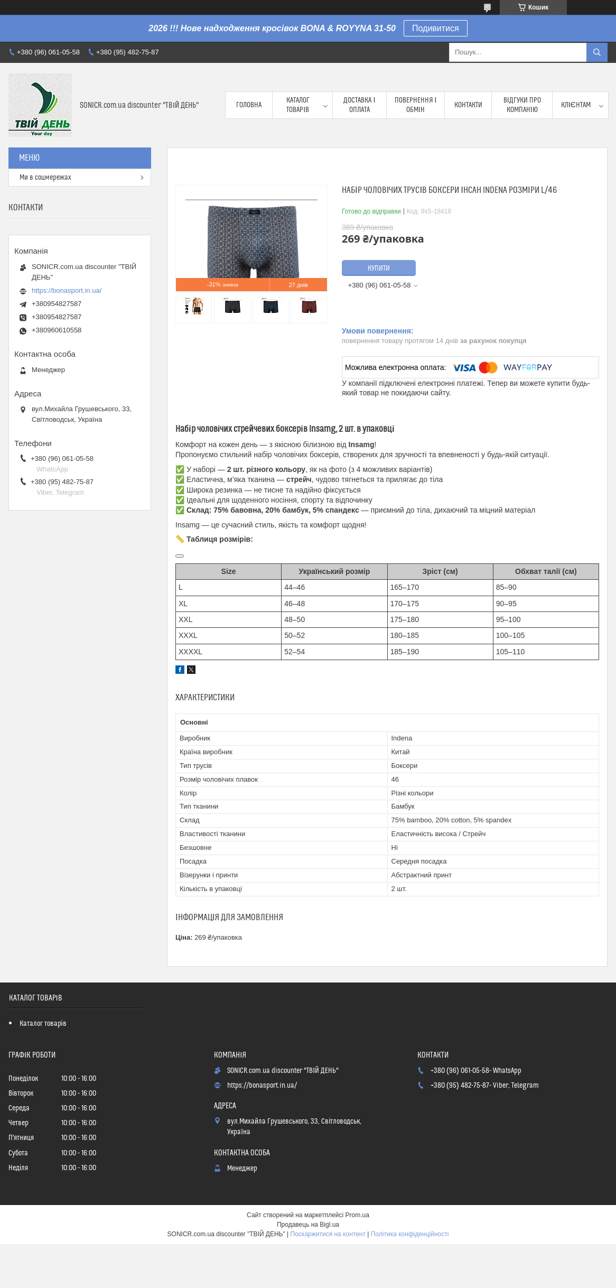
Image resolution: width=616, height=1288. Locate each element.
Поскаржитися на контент (328, 1234)
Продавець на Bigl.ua (308, 1224)
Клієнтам (576, 105)
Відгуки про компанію (522, 105)
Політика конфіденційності (410, 1234)
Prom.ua (357, 1215)
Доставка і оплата (359, 105)
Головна (249, 105)
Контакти (468, 105)
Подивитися (435, 28)
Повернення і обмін (416, 105)
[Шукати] (597, 52)
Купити (379, 268)
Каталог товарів (298, 105)
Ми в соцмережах (45, 177)
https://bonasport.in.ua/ (66, 290)
